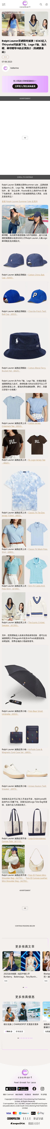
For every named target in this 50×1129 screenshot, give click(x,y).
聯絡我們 (36, 1094)
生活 (5, 57)
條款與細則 (19, 1094)
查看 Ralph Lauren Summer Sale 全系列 (20, 201)
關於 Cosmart (8, 1094)
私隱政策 (28, 1094)
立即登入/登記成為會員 (25, 86)
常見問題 (44, 1094)
